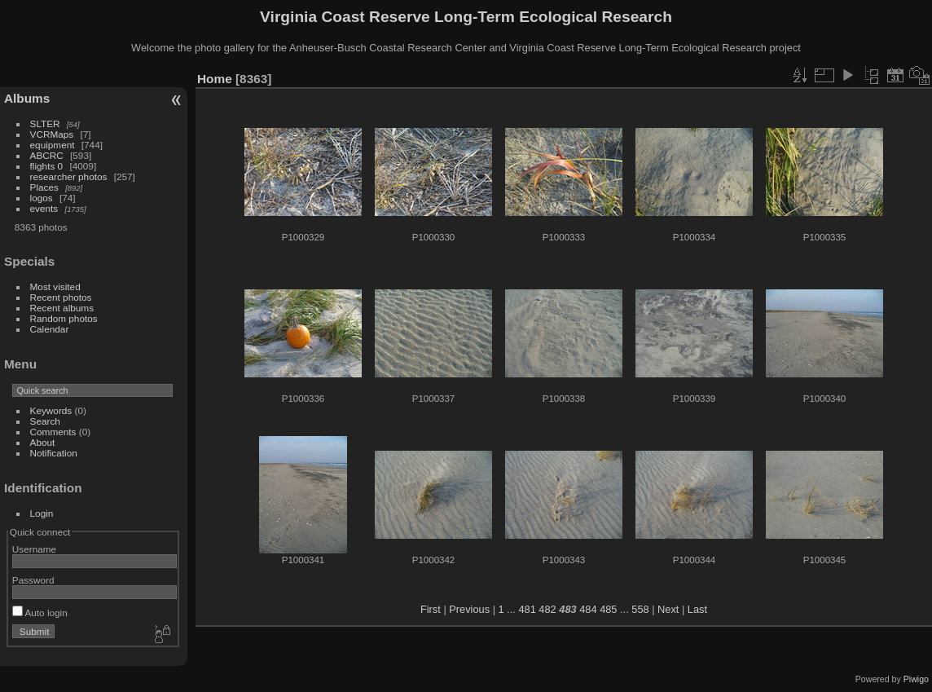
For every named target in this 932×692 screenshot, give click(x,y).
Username (34, 549)
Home (214, 79)
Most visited (55, 286)
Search (45, 421)
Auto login (40, 612)
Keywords (51, 410)
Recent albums (62, 307)
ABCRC (47, 155)
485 (608, 609)
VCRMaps (52, 134)
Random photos (64, 318)
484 (587, 609)
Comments (53, 431)
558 (639, 609)
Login (42, 513)
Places (44, 187)
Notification (53, 452)
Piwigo (916, 679)
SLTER (45, 123)
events (44, 208)
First (430, 609)
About (42, 442)
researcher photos (69, 176)
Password (33, 580)
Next (668, 609)
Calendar (49, 329)
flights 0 (47, 166)
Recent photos (61, 297)
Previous (469, 609)
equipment (52, 144)
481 (526, 609)
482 (547, 609)
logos (41, 197)
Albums (27, 98)
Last (697, 609)
